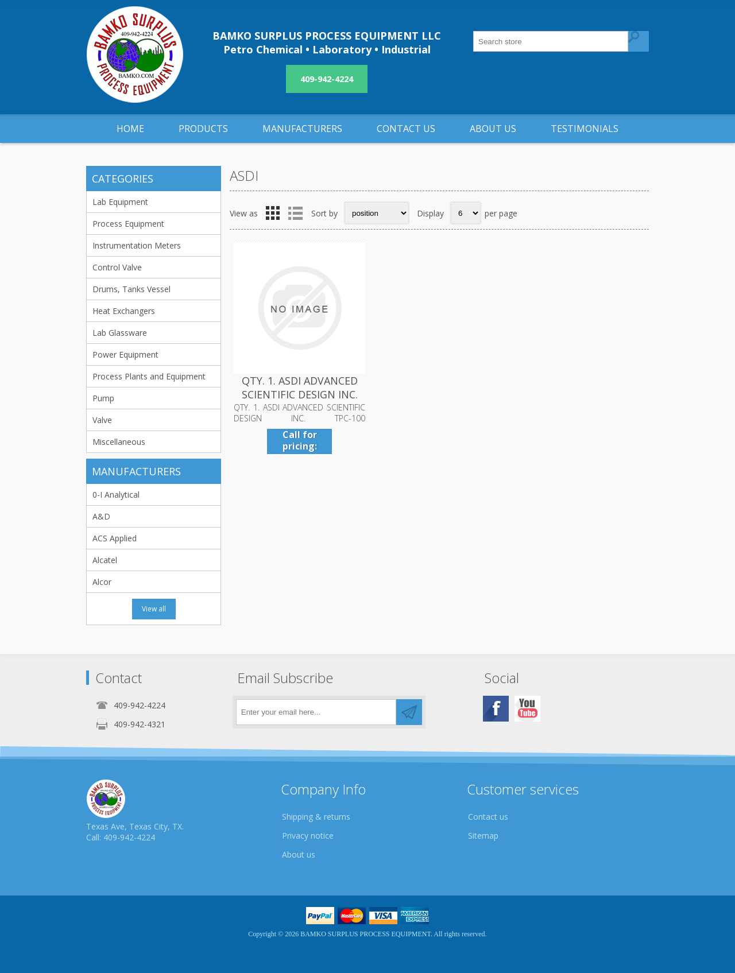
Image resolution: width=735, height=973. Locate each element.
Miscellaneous (118, 441)
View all (154, 609)
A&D (101, 516)
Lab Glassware (119, 332)
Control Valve (117, 267)
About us (298, 854)
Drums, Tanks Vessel (131, 289)
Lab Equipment (120, 201)
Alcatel (104, 560)
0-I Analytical (116, 494)
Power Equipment (125, 354)
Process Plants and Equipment (149, 376)
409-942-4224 (326, 78)
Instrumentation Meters (136, 245)
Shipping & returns (316, 816)
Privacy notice (308, 835)
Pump (103, 398)
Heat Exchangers (123, 310)
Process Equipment (128, 223)
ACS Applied (114, 538)
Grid (272, 213)
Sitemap (483, 835)
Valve (102, 419)
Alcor (101, 581)
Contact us (488, 816)
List (295, 213)
